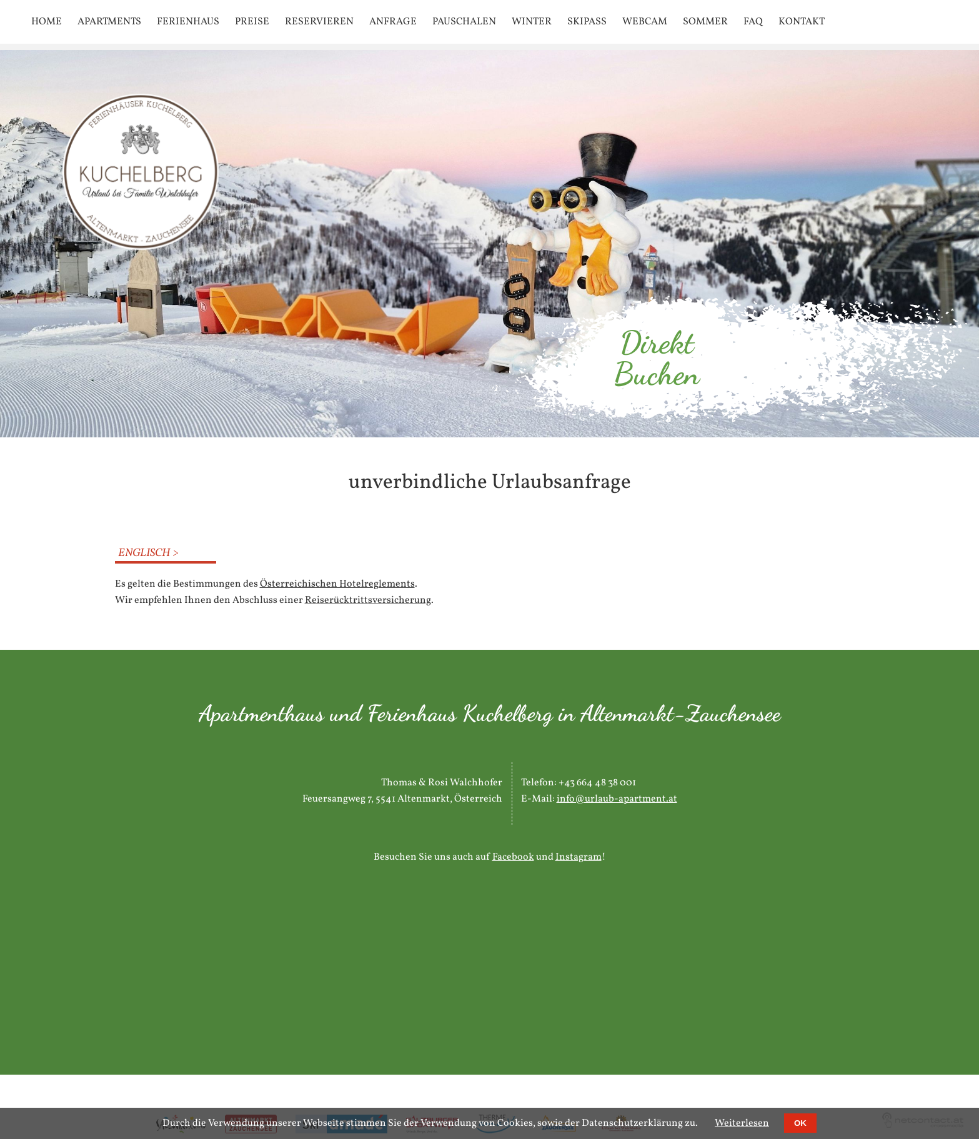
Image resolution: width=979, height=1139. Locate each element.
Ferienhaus (188, 22)
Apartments (109, 22)
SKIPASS (587, 22)
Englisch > (148, 553)
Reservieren (319, 22)
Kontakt (801, 22)
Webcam (644, 22)
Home (46, 22)
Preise (252, 22)
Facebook (513, 857)
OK (800, 1123)
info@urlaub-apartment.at (617, 799)
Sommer (705, 22)
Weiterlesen (742, 1123)
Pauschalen (464, 22)
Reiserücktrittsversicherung (368, 600)
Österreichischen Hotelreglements (337, 584)
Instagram (578, 857)
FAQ (753, 22)
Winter (532, 22)
